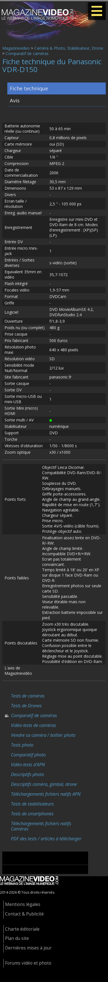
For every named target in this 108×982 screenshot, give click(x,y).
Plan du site (17, 938)
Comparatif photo (28, 755)
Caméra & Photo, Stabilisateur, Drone (68, 48)
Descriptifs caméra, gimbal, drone (44, 784)
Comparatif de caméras (27, 53)
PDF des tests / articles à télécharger (46, 839)
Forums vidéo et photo (28, 963)
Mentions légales (22, 904)
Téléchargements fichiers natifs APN (46, 794)
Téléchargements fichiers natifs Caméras (41, 826)
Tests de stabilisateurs (32, 804)
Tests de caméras (28, 696)
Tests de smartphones (32, 814)
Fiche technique (29, 88)
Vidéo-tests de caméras (33, 725)
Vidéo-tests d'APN (28, 764)
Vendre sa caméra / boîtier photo (43, 735)
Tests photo (22, 745)
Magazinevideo (16, 48)
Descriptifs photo (27, 774)
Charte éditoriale (22, 929)
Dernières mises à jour (28, 948)
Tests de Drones (26, 706)
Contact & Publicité (24, 914)
